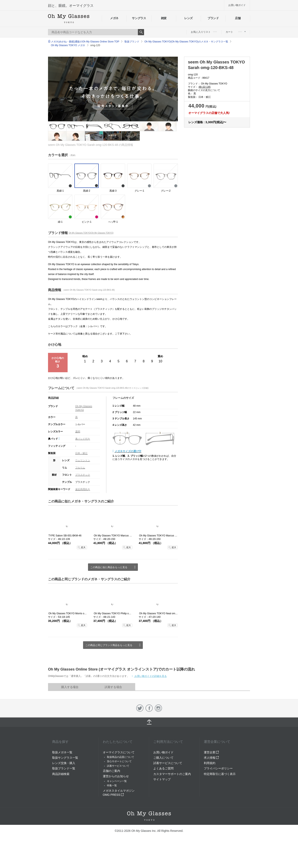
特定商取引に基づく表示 (220, 774)
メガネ (114, 18)
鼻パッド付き (82, 438)
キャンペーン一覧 (117, 781)
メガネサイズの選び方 (128, 451)
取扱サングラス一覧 (65, 757)
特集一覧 (112, 785)
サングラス (139, 18)
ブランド (213, 18)
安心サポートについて (119, 761)
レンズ (188, 18)
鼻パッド (54, 438)
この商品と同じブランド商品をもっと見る (108, 645)
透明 (77, 431)
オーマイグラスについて (119, 752)
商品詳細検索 (60, 774)
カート (236, 31)
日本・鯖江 (81, 453)
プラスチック (82, 474)
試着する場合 (113, 687)
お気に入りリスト (204, 31)
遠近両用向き (82, 489)
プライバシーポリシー (218, 768)
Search (141, 32)
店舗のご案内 (111, 770)
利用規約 (209, 763)
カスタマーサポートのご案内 (172, 774)
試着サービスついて (118, 765)
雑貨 (164, 18)
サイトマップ (162, 779)
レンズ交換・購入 (63, 763)
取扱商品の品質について (120, 757)
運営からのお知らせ (116, 776)
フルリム (80, 467)
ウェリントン (82, 460)
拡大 (83, 547)
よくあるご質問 (163, 768)
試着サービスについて (167, 763)
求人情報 (211, 757)
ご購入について (163, 757)
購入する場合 (70, 687)
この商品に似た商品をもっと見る (108, 567)
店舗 (238, 18)
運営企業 (211, 752)
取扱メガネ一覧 (62, 752)
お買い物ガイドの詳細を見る (150, 676)
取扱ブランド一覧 (63, 768)
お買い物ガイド (237, 5)
